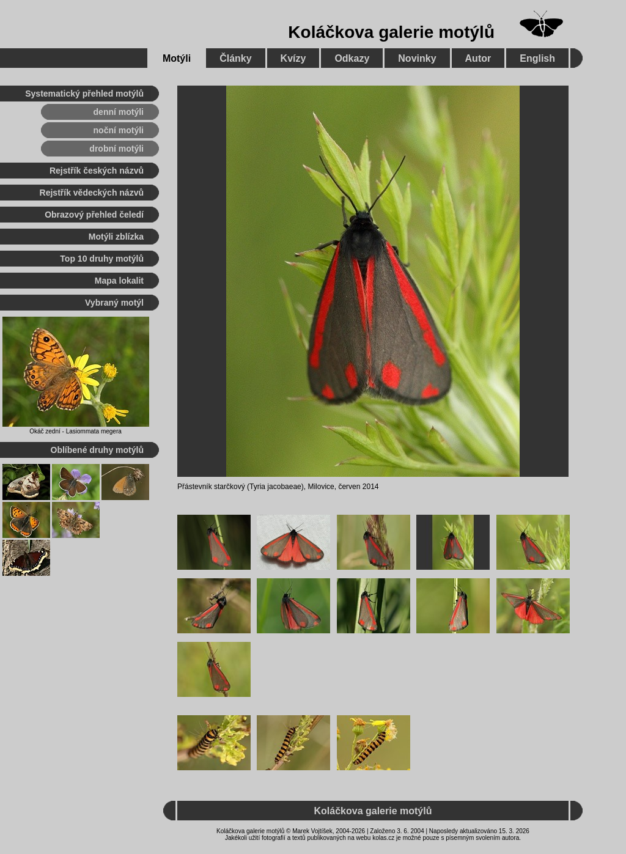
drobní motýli (116, 148)
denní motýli (119, 112)
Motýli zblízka (116, 236)
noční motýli (119, 130)
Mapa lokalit (119, 280)
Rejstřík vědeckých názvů (92, 192)
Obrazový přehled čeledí (94, 214)
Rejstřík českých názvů (97, 170)
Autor (478, 58)
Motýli (177, 58)
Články (235, 58)
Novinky (417, 58)
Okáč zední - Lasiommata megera (75, 431)
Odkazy (351, 58)
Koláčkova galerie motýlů (391, 32)
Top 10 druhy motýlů (102, 258)
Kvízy (293, 58)
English (537, 58)
